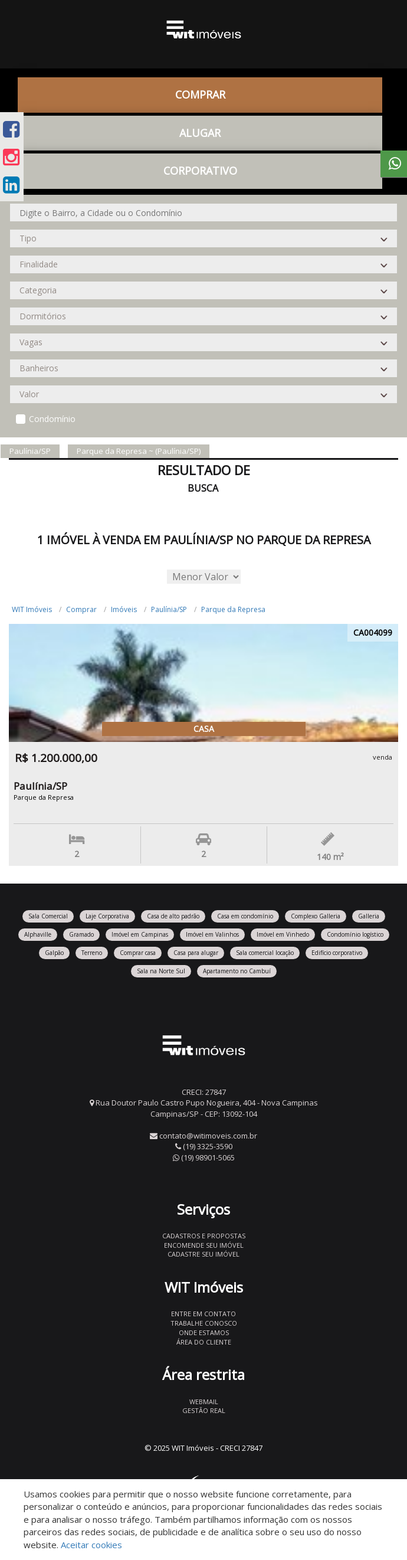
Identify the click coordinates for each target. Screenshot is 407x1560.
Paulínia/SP (169, 609)
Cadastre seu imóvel (203, 1254)
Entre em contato (203, 1313)
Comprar (200, 94)
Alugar (200, 133)
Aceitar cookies (91, 1545)
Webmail (203, 1401)
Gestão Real (203, 1410)
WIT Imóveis (32, 609)
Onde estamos (204, 1332)
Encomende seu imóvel (204, 1245)
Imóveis (124, 609)
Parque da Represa (233, 609)
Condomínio (52, 419)
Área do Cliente (203, 1341)
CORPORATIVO (200, 170)
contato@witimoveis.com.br (208, 1135)
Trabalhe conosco (203, 1323)
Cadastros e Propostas (203, 1235)
